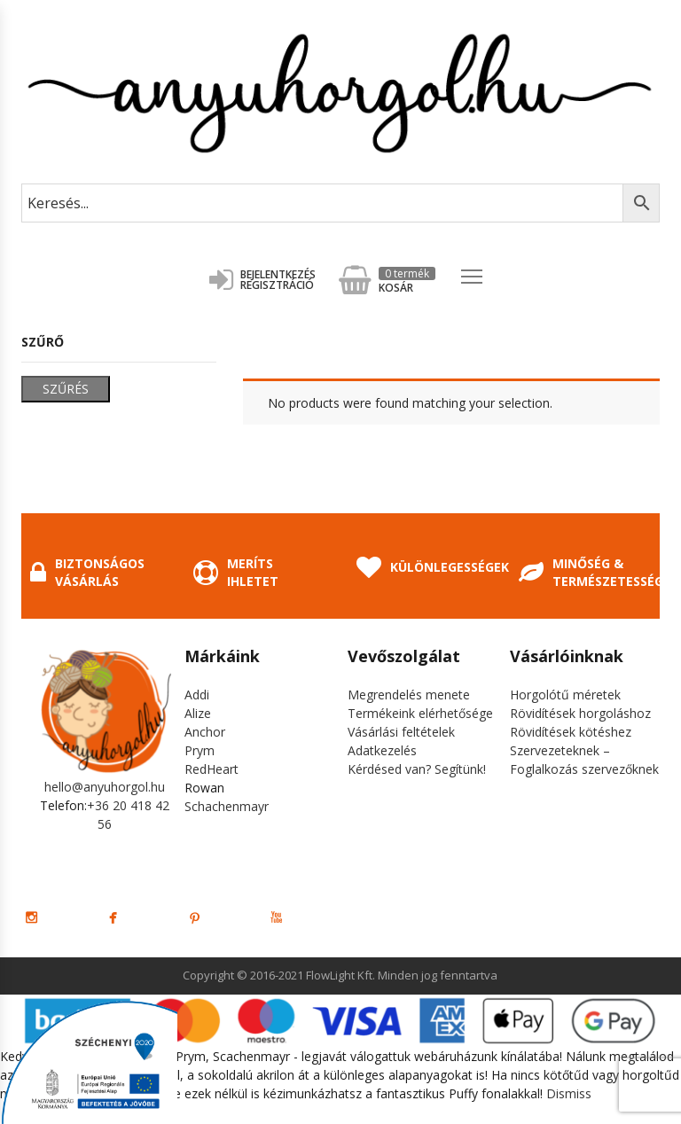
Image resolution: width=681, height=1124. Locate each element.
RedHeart (211, 769)
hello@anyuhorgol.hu (104, 786)
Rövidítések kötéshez (570, 731)
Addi (196, 694)
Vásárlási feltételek (401, 731)
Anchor (204, 731)
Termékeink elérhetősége (420, 713)
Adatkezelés (382, 750)
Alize (197, 713)
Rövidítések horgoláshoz (580, 713)
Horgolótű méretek (565, 694)
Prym (199, 750)
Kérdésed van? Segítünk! (417, 769)
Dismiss (568, 1093)
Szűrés (66, 388)
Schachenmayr (226, 806)
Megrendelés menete (409, 694)
